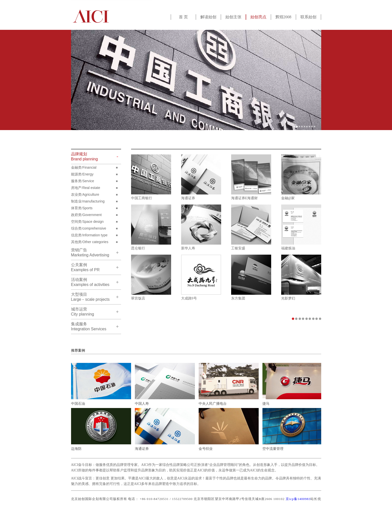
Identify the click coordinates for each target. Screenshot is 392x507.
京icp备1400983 (298, 499)
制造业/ (88, 201)
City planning (82, 311)
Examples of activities (90, 282)
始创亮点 (258, 17)
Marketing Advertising (90, 252)
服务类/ (82, 181)
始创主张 (233, 17)
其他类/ (89, 242)
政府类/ (86, 215)
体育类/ (82, 208)
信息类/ (89, 235)
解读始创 (208, 17)
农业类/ (85, 194)
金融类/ (84, 167)
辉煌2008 (283, 17)
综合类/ (88, 228)
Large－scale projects (90, 296)
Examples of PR (85, 267)
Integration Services (88, 326)
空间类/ (87, 222)
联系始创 (308, 17)
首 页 (183, 17)
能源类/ (82, 174)
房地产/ (85, 188)
